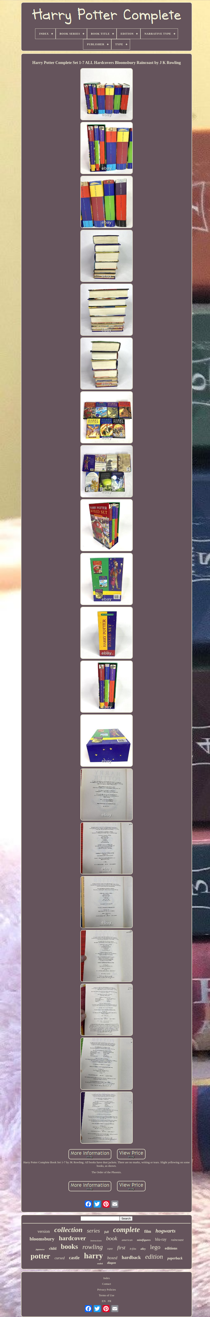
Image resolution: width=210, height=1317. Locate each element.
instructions (96, 1240)
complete (126, 1230)
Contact (106, 1283)
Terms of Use (106, 1295)
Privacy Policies (106, 1289)
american (127, 1240)
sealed (100, 1263)
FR (109, 1301)
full (106, 1232)
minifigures (144, 1240)
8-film (133, 1248)
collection (68, 1230)
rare (110, 1248)
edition (154, 1256)
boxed (112, 1257)
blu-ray (160, 1239)
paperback (174, 1258)
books (69, 1246)
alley (143, 1248)
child (53, 1248)
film (147, 1231)
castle (74, 1257)
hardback (131, 1257)
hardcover (72, 1238)
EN (104, 1301)
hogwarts (165, 1231)
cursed (59, 1258)
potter (40, 1256)
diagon (111, 1263)
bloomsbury (42, 1239)
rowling (92, 1246)
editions (171, 1248)
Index (106, 1278)
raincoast (177, 1240)
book (111, 1238)
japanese (40, 1249)
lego (155, 1247)
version (44, 1231)
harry (93, 1255)
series (93, 1231)
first (121, 1247)
